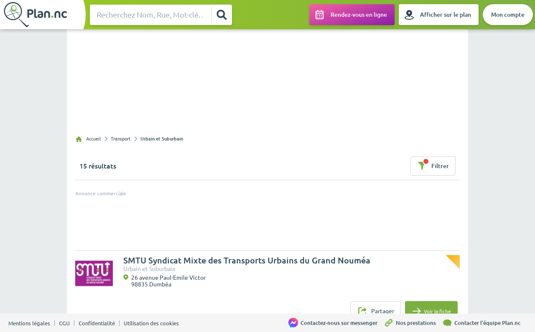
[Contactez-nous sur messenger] (336, 323)
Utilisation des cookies (151, 323)
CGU (64, 323)
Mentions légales (29, 323)
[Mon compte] (508, 14)
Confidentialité (97, 323)
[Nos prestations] (413, 323)
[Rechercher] (221, 15)
